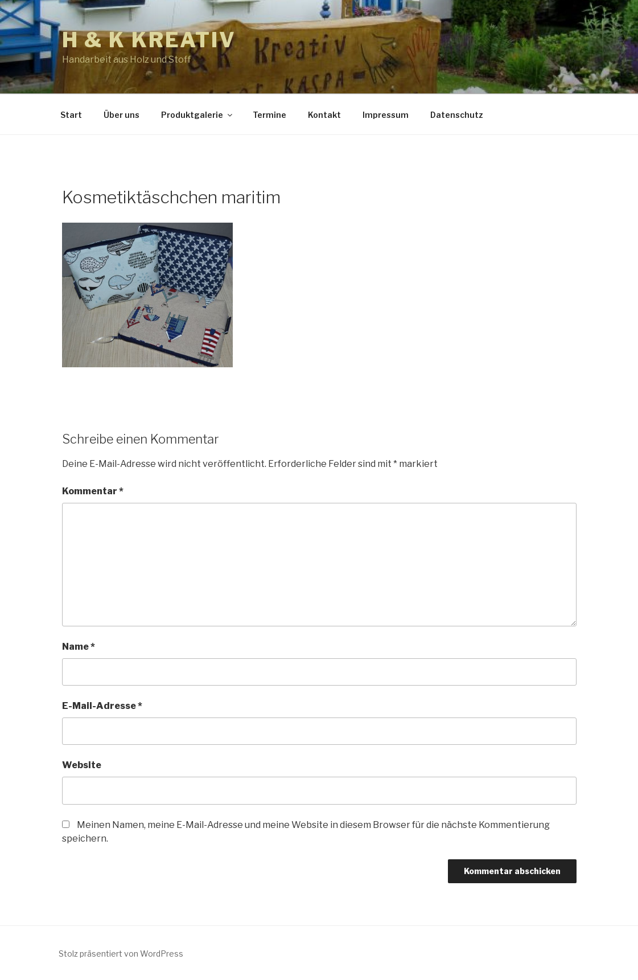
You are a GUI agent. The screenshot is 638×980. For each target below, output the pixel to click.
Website (81, 765)
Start (71, 115)
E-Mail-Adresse (102, 705)
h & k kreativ (149, 39)
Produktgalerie (197, 115)
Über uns (121, 115)
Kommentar (93, 491)
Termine (269, 115)
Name (78, 646)
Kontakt (324, 115)
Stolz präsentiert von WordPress (121, 953)
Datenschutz (456, 115)
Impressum (386, 115)
